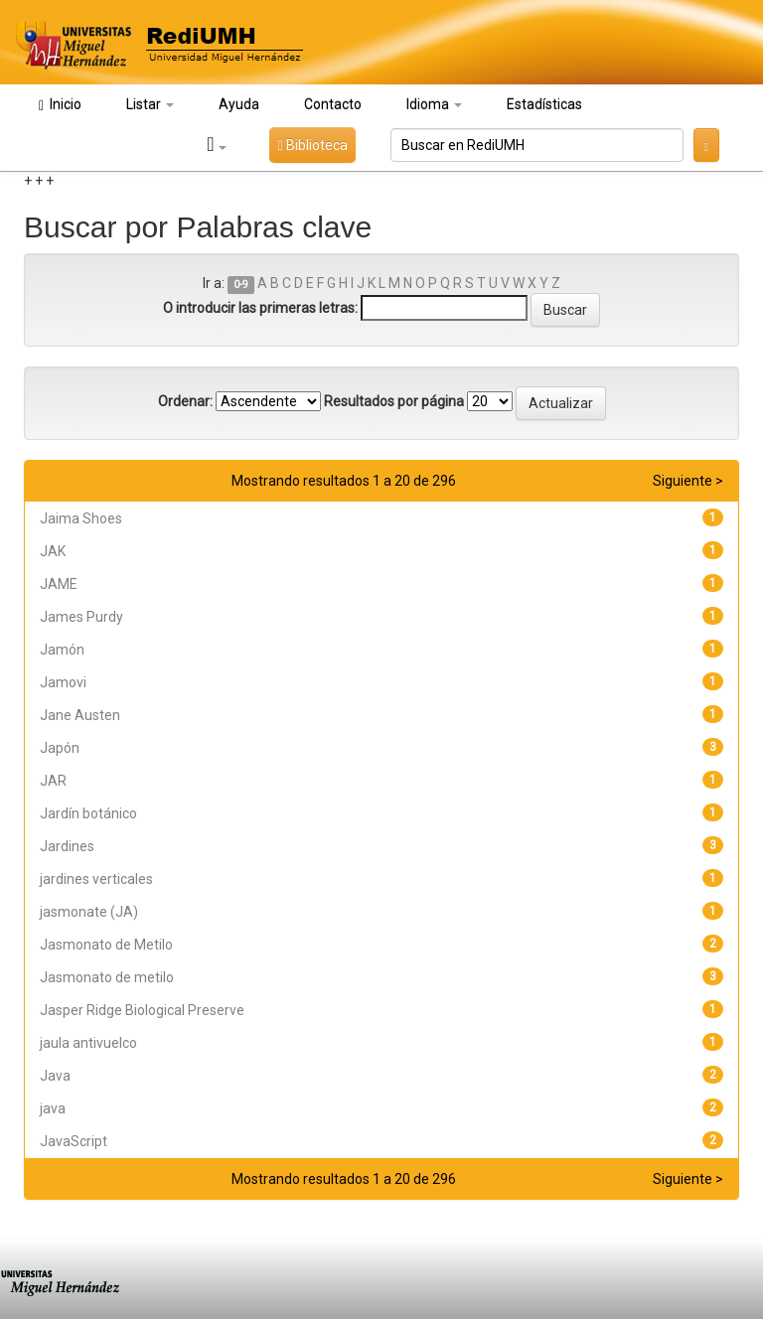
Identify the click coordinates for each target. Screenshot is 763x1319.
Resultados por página (394, 401)
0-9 (240, 284)
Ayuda (239, 104)
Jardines (67, 846)
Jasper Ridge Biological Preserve (142, 1010)
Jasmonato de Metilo (106, 945)
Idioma (434, 104)
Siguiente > (688, 481)
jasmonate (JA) (89, 912)
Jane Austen (80, 715)
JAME (58, 584)
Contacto (333, 104)
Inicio (60, 104)
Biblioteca (312, 145)
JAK (53, 551)
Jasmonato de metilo (107, 977)
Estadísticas (544, 104)
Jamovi (63, 682)
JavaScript (73, 1141)
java (53, 1108)
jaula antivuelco (88, 1043)
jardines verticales (96, 879)
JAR (53, 781)
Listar (150, 104)
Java (55, 1076)
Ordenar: (185, 401)
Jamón (62, 650)
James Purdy (81, 617)
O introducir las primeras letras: (260, 308)
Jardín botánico (88, 813)
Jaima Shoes (81, 518)
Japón (59, 748)
